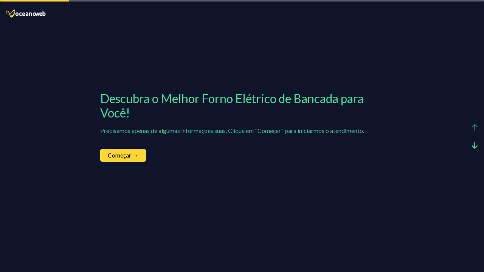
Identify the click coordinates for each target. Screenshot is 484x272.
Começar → (123, 155)
